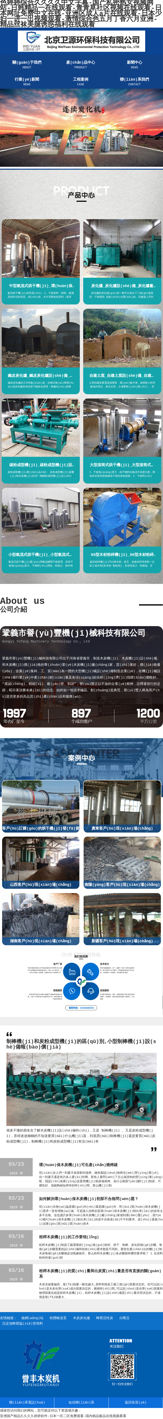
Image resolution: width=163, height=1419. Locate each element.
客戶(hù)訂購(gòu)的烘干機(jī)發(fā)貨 (40, 828)
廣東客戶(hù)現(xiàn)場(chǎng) (122, 828)
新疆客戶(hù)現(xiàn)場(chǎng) (122, 941)
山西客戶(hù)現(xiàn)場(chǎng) (41, 885)
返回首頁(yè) (135, 1403)
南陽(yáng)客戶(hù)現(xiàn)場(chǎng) (122, 885)
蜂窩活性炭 (104, 1318)
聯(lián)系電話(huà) (27, 1403)
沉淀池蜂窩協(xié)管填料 (22, 1324)
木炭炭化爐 (81, 1318)
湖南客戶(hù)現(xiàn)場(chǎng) (41, 941)
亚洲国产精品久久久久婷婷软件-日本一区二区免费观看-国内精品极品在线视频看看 (63, 1416)
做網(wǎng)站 (32, 1318)
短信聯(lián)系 (81, 1403)
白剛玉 (125, 1318)
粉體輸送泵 (58, 1318)
